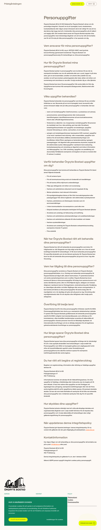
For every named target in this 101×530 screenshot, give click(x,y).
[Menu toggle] (91, 4)
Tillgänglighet (72, 497)
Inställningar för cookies (55, 519)
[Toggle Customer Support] (88, 523)
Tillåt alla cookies (18, 519)
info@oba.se (55, 444)
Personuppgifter (73, 502)
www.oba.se (90, 430)
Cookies (70, 500)
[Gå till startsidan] (12, 4)
